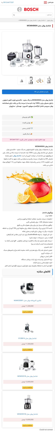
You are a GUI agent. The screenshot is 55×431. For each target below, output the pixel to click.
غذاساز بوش (41, 20)
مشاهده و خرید (27, 312)
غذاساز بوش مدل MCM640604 (27, 20)
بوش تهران (50, 20)
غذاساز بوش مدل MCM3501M (27, 414)
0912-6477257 (8, 2)
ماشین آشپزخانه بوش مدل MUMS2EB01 (27, 300)
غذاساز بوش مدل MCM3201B (27, 376)
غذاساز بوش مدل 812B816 (27, 338)
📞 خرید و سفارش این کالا (42, 92)
